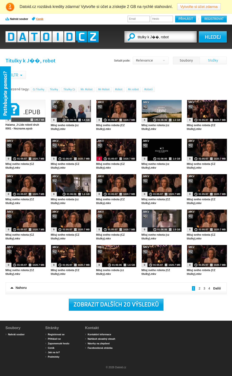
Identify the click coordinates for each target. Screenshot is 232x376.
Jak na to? (52, 352)
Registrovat (214, 19)
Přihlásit (185, 19)
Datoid (52, 36)
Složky (213, 60)
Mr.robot (133, 89)
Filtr (14, 75)
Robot (119, 89)
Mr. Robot (87, 89)
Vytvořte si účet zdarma (199, 7)
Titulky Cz (69, 89)
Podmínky (52, 356)
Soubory (186, 60)
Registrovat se (55, 334)
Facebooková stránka (99, 347)
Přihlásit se (53, 338)
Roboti (148, 89)
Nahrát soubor (17, 19)
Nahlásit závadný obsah (100, 338)
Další (217, 288)
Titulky (54, 89)
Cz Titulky (38, 89)
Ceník (38, 19)
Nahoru (21, 287)
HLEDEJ (213, 37)
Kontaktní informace (98, 334)
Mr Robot (103, 89)
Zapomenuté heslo (57, 343)
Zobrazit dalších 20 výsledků (116, 304)
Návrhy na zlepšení (97, 343)
